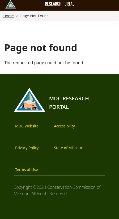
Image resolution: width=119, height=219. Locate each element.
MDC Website (27, 125)
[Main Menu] (110, 6)
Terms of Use (26, 169)
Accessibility (64, 125)
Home (8, 15)
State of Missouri (68, 147)
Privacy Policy (27, 147)
